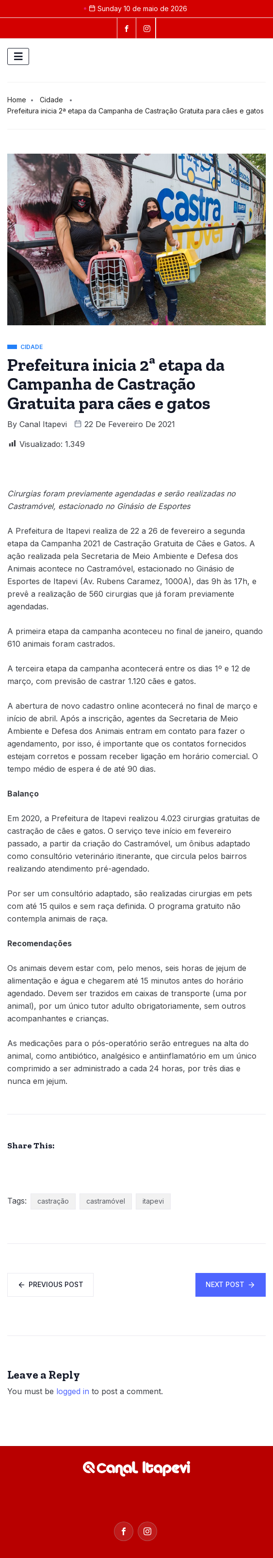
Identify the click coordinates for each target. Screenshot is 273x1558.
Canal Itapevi (43, 424)
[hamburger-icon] (18, 56)
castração (53, 1201)
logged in (72, 1391)
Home (16, 99)
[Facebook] (126, 28)
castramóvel (105, 1201)
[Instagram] (147, 1531)
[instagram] (147, 28)
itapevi (153, 1201)
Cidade (51, 99)
